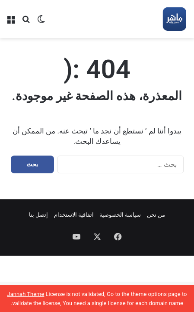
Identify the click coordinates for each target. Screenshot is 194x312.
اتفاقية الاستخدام (74, 214)
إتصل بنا (38, 214)
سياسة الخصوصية (120, 214)
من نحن (156, 214)
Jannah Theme (25, 294)
